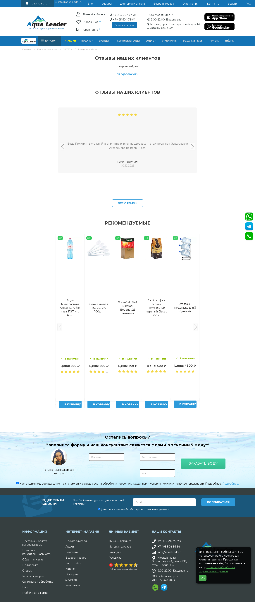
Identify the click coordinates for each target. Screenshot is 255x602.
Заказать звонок (88, 25)
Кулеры (215, 41)
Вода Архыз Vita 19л (127, 390)
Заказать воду (203, 546)
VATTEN (67, 49)
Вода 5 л (151, 41)
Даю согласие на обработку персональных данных (133, 592)
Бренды (105, 41)
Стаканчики (170, 41)
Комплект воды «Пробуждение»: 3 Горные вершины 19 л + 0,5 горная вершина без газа (99, 390)
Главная (27, 49)
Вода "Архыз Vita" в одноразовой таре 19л (156, 390)
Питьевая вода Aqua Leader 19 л (185, 390)
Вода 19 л (87, 41)
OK (203, 577)
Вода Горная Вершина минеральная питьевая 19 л (70, 390)
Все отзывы (127, 285)
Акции (72, 41)
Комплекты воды (128, 41)
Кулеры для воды (47, 49)
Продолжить (127, 74)
